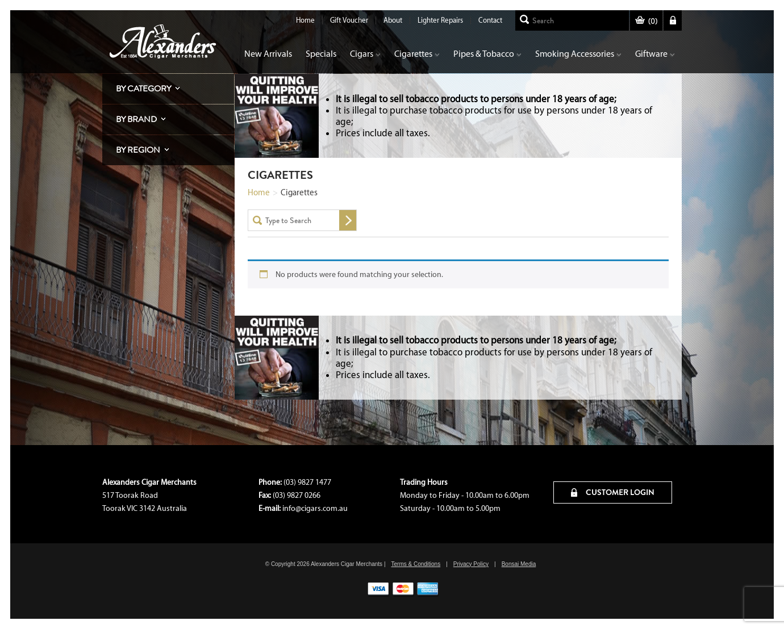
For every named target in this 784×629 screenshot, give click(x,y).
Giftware (655, 53)
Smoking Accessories (578, 53)
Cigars (365, 53)
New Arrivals (268, 53)
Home (305, 20)
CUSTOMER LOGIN (612, 492)
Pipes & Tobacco (487, 53)
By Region (138, 150)
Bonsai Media (519, 564)
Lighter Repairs (440, 20)
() (646, 21)
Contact (490, 20)
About (392, 20)
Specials (321, 53)
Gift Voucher (349, 20)
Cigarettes (417, 53)
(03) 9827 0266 (296, 495)
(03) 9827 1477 (307, 482)
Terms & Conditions (415, 564)
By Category (143, 88)
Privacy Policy (471, 564)
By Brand (136, 119)
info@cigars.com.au (315, 508)
